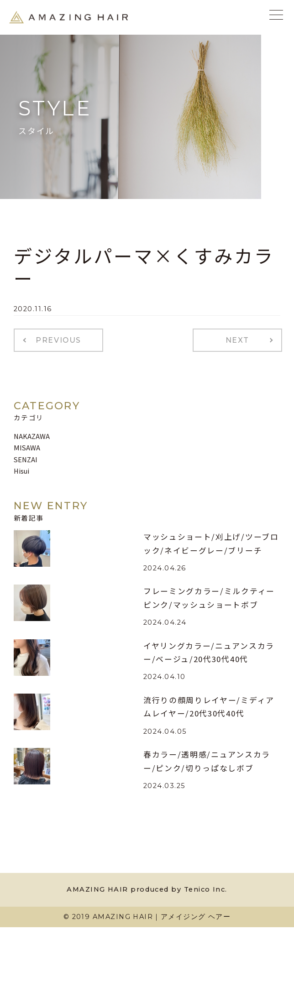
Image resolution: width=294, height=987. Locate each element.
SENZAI (25, 459)
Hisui (21, 470)
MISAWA (27, 447)
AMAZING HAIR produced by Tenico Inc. (147, 889)
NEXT (237, 340)
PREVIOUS (58, 340)
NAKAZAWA (32, 436)
